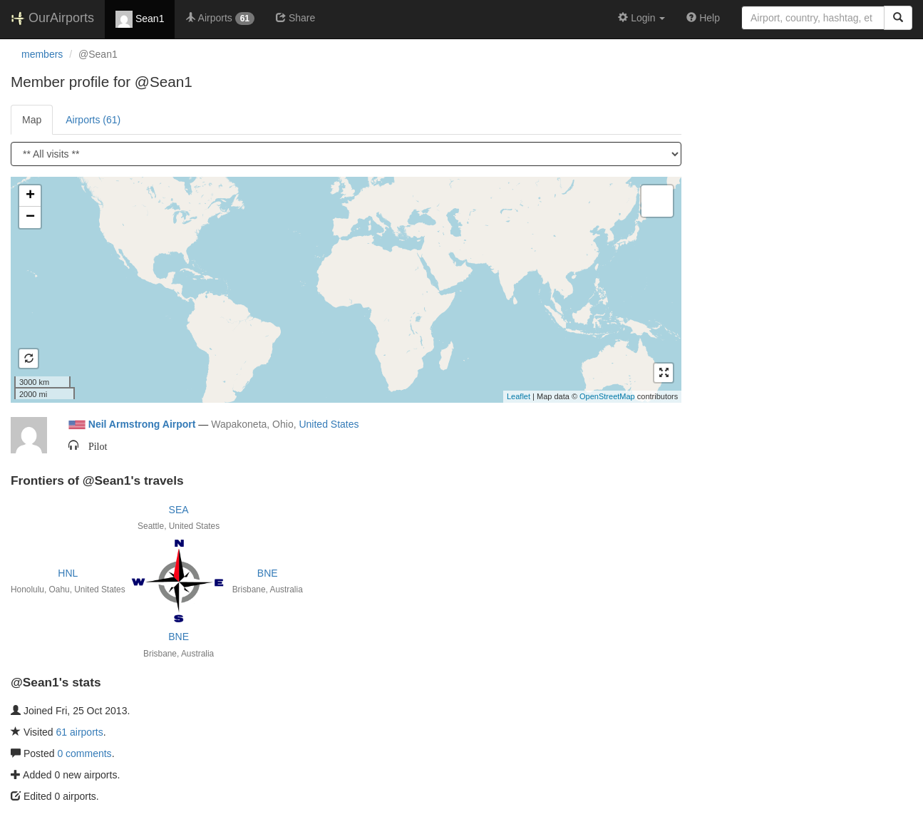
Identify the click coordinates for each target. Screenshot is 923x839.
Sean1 (139, 19)
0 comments (84, 753)
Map (31, 119)
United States (329, 424)
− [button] (30, 217)
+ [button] (30, 196)
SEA (179, 509)
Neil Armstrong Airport (142, 424)
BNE (267, 573)
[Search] (898, 18)
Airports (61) (93, 119)
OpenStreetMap (607, 396)
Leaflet (518, 396)
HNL (68, 573)
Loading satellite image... (344, 289)
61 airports (79, 732)
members (42, 54)
